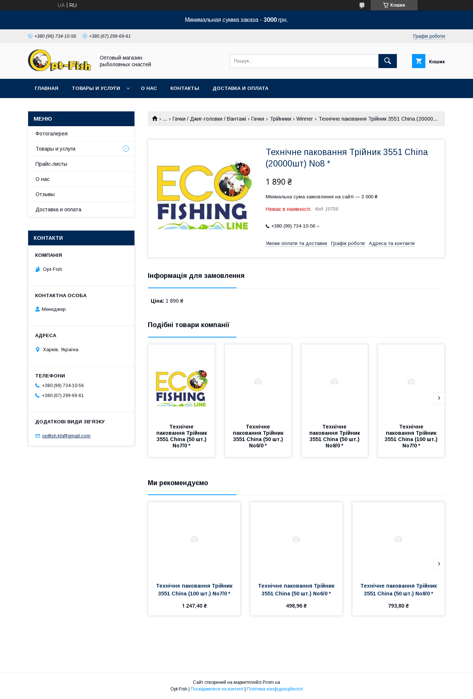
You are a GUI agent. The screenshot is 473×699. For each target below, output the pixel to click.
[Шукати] (387, 61)
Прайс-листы (51, 164)
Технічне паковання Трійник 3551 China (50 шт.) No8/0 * (335, 436)
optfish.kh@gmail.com (66, 435)
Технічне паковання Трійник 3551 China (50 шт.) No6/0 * (259, 436)
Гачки (257, 119)
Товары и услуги (96, 88)
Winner (304, 119)
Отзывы (45, 194)
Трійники (280, 119)
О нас (149, 88)
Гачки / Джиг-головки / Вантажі (209, 119)
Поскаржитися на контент (217, 689)
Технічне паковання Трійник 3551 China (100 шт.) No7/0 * (412, 436)
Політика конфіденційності (275, 689)
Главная (46, 88)
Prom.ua (271, 682)
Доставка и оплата (240, 88)
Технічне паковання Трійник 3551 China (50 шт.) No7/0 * (182, 436)
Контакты (184, 88)
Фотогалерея (51, 134)
